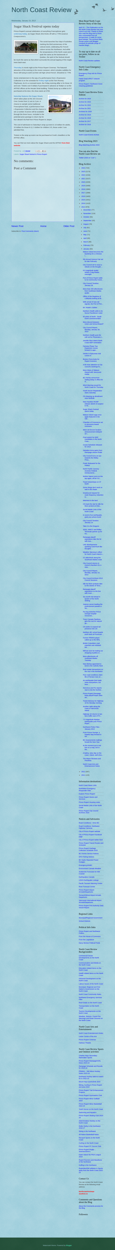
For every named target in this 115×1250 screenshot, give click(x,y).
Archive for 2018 (85, 118)
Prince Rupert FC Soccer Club (90, 1146)
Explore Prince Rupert (87, 794)
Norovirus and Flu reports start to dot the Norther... (93, 689)
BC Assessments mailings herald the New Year (92, 741)
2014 (83, 203)
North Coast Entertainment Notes (91, 1033)
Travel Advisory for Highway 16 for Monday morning (93, 702)
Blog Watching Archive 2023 (89, 145)
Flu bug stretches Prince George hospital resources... (92, 614)
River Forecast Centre (87, 887)
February (86, 245)
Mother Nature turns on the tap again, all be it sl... (93, 477)
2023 (83, 171)
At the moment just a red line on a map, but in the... (92, 747)
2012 (83, 772)
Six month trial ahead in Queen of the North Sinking (91, 599)
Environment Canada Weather (90, 868)
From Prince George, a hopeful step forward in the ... (92, 734)
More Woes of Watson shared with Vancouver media (92, 372)
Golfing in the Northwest (87, 1165)
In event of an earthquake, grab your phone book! (92, 516)
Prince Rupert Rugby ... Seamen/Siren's (87, 1150)
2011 (83, 775)
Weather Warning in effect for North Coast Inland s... (93, 553)
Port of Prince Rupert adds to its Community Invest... (93, 279)
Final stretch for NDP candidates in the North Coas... (92, 439)
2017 (83, 193)
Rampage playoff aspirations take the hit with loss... (92, 539)
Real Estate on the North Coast (90, 1003)
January (86, 249)
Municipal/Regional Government (90, 918)
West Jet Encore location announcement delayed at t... (92, 432)
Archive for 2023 (85, 102)
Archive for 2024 (85, 99)
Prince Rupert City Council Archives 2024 (88, 812)
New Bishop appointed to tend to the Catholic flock (93, 665)
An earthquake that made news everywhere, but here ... (92, 682)
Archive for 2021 (85, 108)
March (85, 242)
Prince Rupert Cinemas (87, 1040)
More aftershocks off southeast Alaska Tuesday (90, 658)
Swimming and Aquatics (87, 1112)
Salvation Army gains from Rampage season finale (92, 451)
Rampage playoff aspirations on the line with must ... (92, 591)
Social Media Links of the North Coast (92, 510)
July (85, 227)
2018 (83, 189)
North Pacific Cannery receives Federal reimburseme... (91, 471)
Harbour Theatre (85, 1043)
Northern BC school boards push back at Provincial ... (93, 633)
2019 (83, 186)
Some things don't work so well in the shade (92, 488)
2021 (83, 178)
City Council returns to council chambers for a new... (92, 565)
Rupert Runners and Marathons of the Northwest (90, 1161)
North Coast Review (41, 9)
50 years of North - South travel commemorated (92, 318)
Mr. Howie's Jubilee (90, 307)
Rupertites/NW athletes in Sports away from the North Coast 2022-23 (91, 1170)
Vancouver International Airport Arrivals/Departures (90, 901)
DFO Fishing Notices (86, 857)
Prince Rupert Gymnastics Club (90, 1095)
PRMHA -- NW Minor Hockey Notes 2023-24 (89, 1072)
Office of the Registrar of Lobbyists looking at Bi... (93, 297)
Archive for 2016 (85, 124)
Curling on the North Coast (88, 1143)
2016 (83, 196)
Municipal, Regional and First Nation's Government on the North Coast (89, 989)
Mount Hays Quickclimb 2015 (89, 1082)
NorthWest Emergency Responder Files (87, 789)
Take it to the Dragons (91, 526)
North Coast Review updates (89, 61)
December (87, 210)
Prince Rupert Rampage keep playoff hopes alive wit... (92, 695)
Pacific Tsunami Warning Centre (90, 883)
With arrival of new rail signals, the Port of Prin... (93, 303)
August (86, 224)
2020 (83, 182)
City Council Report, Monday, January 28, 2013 (91, 329)
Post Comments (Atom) (30, 231)
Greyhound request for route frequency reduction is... (93, 495)
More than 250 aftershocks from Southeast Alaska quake (93, 291)
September (87, 220)
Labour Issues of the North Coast (91, 984)
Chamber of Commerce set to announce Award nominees (93, 424)
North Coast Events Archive (89, 135)
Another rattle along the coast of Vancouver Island (91, 708)
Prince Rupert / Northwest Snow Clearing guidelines (90, 85)
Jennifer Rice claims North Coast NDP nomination (92, 341)
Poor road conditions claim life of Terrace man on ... (92, 676)
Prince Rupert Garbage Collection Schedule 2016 (88, 849)
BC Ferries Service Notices (89, 853)
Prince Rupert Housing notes (89, 802)
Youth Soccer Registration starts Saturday (92, 392)
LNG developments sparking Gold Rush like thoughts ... (92, 546)
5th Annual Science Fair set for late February (93, 260)
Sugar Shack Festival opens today (91, 410)
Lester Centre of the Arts (88, 1036)
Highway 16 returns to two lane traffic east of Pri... (92, 715)
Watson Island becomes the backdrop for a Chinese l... (93, 254)
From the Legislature (86, 940)
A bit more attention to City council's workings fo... (92, 366)
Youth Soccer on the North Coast (91, 1109)
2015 (83, 200)
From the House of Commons (90, 936)
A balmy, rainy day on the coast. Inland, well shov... (93, 754)
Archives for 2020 (85, 111)
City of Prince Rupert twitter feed (91, 840)
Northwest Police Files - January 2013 (91, 728)
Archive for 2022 (85, 105)
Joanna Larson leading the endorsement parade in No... (93, 606)
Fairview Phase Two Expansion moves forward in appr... (90, 348)
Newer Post (17, 226)
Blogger (69, 1245)
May (85, 235)
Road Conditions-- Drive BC (89, 823)
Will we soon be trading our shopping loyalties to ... (93, 652)
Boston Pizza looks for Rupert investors (91, 360)
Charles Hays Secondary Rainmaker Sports (88, 1057)
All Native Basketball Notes (89, 1134)
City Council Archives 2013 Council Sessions (93, 579)
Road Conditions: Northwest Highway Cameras (89, 827)
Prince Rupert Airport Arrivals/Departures (86, 891)
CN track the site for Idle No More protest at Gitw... (93, 505)
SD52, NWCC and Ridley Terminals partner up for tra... (92, 531)
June (85, 231)
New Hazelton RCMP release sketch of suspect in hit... (93, 404)
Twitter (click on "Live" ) (87, 158)
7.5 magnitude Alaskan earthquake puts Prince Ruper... (92, 721)
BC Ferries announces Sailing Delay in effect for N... (93, 380)
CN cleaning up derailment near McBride (92, 397)
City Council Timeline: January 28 (91, 284)
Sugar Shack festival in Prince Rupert (33, 154)
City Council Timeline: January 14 (91, 522)
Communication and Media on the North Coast (90, 964)
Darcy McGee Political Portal (89, 943)
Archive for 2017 (85, 121)
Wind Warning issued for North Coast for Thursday (93, 386)
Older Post (68, 226)
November (87, 213)
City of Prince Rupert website (89, 831)
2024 (83, 168)
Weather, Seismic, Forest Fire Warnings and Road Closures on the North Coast (91, 1018)
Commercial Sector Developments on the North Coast (89, 958)
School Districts (84, 921)
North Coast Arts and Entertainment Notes (91, 765)
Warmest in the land (90, 500)
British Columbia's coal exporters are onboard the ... (92, 645)
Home (43, 226)
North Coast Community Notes (90, 994)
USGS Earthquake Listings (88, 880)
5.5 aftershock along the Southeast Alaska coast (92, 559)
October (86, 217)
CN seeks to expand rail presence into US (92, 628)
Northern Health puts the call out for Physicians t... (93, 336)
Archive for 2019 (85, 115)
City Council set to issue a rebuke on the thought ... (93, 266)
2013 (83, 207)
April (85, 238)
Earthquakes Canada (86, 877)
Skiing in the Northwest (87, 1131)
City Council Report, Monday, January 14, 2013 (91, 573)
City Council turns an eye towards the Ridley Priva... (92, 458)
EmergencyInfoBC (85, 865)
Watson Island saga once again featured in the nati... (92, 417)
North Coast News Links (88, 785)
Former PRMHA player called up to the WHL (91, 639)
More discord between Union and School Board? (93, 323)
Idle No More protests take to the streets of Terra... (92, 585)
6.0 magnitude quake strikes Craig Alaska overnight (91, 272)
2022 (83, 175)
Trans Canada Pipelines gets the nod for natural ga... (92, 621)
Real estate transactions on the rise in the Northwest (93, 670)
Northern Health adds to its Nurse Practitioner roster (93, 312)
